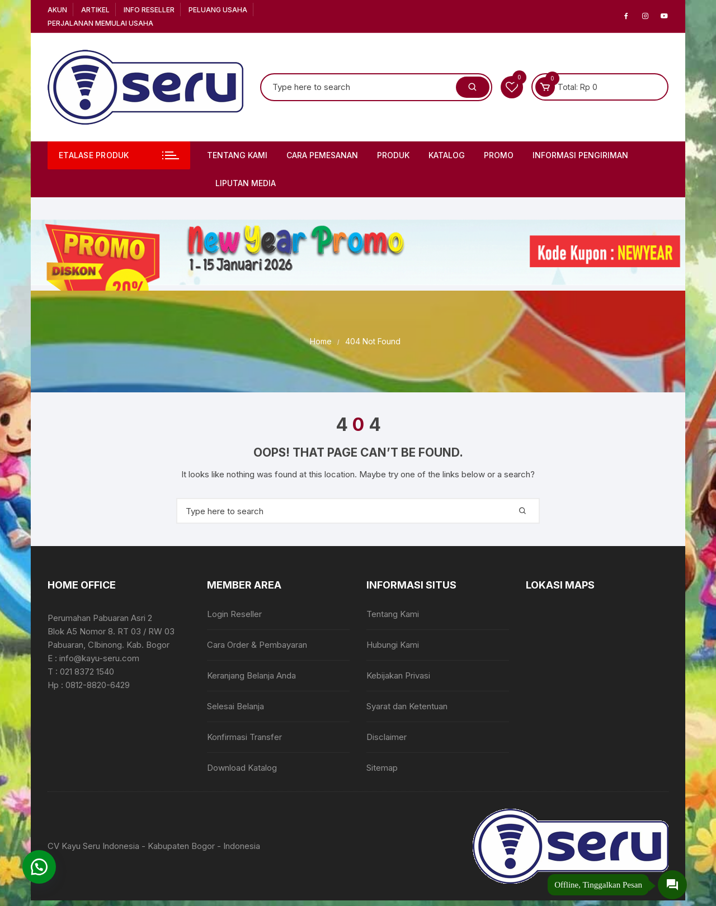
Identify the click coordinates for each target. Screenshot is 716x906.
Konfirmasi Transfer (244, 737)
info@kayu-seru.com (99, 658)
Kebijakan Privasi (398, 675)
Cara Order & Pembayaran (257, 644)
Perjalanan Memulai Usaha (100, 23)
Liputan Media (245, 183)
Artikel (95, 10)
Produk (393, 155)
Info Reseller (149, 10)
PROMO (499, 155)
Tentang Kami (237, 155)
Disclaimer (386, 737)
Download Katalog (242, 767)
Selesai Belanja (235, 706)
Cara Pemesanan (322, 155)
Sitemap (382, 767)
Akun (57, 10)
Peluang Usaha (218, 10)
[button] (39, 867)
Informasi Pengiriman (580, 155)
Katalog (446, 155)
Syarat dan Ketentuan (406, 706)
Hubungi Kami (392, 644)
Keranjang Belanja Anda (251, 675)
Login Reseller (234, 614)
